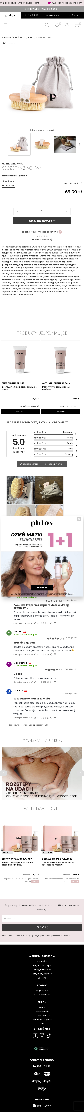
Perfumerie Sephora (42, 1019)
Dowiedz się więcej (42, 239)
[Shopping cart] (77, 24)
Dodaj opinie (8, 185)
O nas (42, 1007)
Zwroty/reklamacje (42, 969)
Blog (42, 1023)
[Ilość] (42, 211)
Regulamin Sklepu (42, 965)
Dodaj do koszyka (42, 221)
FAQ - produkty (42, 994)
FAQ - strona (42, 990)
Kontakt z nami (42, 1015)
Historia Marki (42, 1011)
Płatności (42, 961)
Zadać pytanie (53, 464)
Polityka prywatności (42, 973)
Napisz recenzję (29, 464)
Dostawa (42, 977)
